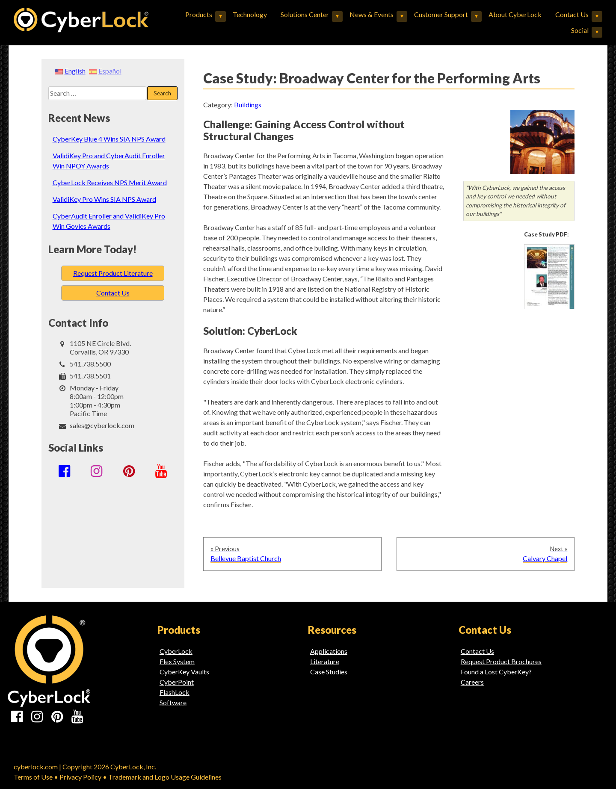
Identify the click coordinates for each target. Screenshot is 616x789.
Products (198, 14)
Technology (250, 14)
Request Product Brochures (501, 661)
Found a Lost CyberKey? (496, 672)
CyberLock (176, 651)
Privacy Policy (80, 777)
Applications (328, 651)
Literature (324, 661)
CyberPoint (177, 682)
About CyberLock (515, 14)
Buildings (247, 104)
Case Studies (328, 672)
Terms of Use (33, 777)
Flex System (177, 661)
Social (580, 30)
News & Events (371, 14)
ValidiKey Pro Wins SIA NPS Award (104, 199)
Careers (472, 682)
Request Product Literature (113, 273)
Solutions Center (305, 14)
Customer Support (441, 14)
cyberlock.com (36, 766)
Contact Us (572, 14)
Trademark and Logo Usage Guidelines (165, 777)
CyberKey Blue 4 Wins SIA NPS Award (109, 139)
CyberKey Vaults (184, 672)
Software (173, 702)
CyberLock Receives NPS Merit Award (110, 182)
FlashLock (175, 692)
